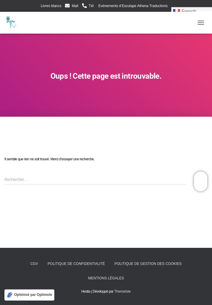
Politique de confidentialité (76, 264)
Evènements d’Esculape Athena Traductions (132, 6)
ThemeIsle (122, 291)
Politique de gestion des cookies (148, 264)
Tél (91, 6)
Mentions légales (106, 278)
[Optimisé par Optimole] (29, 295)
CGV (34, 264)
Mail (75, 6)
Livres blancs (51, 6)
